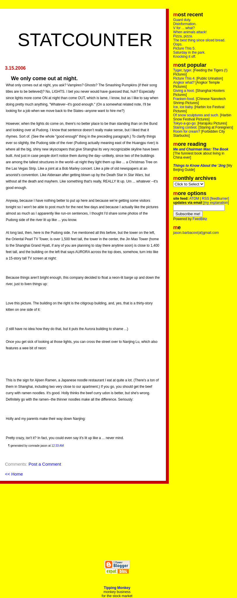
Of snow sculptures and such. (196, 115)
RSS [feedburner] (215, 199)
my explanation (216, 203)
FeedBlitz (200, 219)
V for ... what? (184, 28)
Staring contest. (185, 127)
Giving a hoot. (184, 91)
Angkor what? (183, 82)
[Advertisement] (85, 20)
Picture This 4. (184, 78)
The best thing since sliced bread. (199, 40)
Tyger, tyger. (182, 70)
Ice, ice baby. (183, 107)
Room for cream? (186, 131)
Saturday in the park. (189, 52)
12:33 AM (58, 445)
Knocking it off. (184, 57)
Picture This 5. (184, 48)
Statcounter (84, 39)
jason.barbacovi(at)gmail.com (196, 233)
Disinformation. (184, 24)
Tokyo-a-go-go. (184, 123)
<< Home (14, 473)
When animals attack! (190, 32)
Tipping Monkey (117, 588)
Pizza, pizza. (183, 36)
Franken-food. (184, 99)
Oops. (177, 44)
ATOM (194, 199)
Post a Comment (45, 464)
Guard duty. (182, 20)
